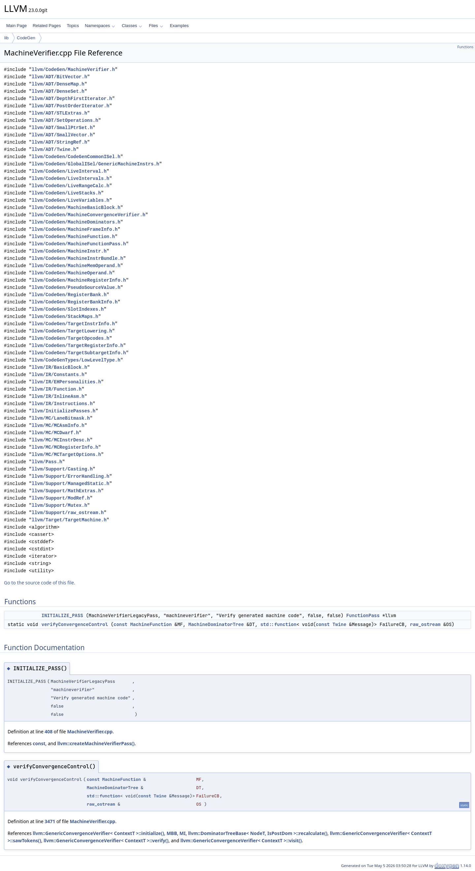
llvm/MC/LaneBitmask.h (61, 418)
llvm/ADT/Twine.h (54, 149)
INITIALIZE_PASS (62, 615)
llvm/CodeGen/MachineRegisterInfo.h (79, 280)
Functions (465, 47)
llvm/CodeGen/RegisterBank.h (69, 295)
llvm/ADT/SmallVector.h (62, 135)
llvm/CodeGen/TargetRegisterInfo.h (77, 345)
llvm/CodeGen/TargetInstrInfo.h (73, 324)
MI (182, 833)
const (120, 624)
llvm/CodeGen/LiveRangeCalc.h (70, 186)
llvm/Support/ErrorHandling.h (70, 476)
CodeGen (26, 37)
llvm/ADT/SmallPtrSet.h (62, 127)
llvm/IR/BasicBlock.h (59, 367)
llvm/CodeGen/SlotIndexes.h (68, 309)
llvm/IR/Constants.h (58, 374)
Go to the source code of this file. (39, 582)
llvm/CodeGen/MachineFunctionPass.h (79, 244)
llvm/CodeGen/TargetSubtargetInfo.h (79, 353)
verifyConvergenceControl (75, 624)
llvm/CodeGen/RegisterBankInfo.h (74, 302)
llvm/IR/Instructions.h (62, 404)
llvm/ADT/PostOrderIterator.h (70, 106)
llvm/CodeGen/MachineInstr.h (69, 251)
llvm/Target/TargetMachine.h (69, 520)
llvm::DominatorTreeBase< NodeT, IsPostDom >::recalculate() (257, 833)
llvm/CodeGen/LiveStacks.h (66, 193)
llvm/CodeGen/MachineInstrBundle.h (77, 258)
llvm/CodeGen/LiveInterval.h (69, 171)
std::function (278, 624)
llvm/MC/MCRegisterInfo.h (65, 447)
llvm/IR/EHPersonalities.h (66, 382)
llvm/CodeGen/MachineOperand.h (72, 273)
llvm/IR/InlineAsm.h (58, 396)
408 (48, 731)
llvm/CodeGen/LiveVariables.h (70, 200)
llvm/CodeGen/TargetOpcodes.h (70, 338)
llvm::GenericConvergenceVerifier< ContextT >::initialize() (98, 833)
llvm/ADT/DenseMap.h (58, 84)
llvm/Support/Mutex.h (59, 505)
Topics (73, 25)
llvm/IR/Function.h (56, 389)
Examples (179, 25)
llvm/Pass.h (47, 462)
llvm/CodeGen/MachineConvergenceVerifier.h (88, 215)
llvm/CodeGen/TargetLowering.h (72, 331)
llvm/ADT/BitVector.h (59, 77)
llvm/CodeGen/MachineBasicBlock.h (76, 207)
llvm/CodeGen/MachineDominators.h (76, 222)
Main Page (16, 25)
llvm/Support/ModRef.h (61, 498)
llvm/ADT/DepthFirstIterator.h (72, 98)
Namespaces (100, 25)
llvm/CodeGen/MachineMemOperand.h (76, 265)
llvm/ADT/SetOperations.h (65, 120)
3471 (50, 821)
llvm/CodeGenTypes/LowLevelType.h (76, 360)
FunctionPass (363, 615)
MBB (172, 833)
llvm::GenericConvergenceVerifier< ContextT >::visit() (241, 840)
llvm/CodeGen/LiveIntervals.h (70, 178)
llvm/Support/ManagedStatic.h (70, 483)
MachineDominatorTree (216, 624)
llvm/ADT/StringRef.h (59, 142)
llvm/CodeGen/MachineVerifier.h (73, 69)
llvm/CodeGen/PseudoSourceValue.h (76, 287)
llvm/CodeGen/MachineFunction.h (73, 236)
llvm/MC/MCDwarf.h (55, 433)
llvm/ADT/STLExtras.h (59, 113)
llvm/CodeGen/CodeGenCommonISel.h (76, 157)
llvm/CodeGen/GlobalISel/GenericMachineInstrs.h (95, 164)
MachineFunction (151, 624)
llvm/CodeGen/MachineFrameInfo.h (74, 229)
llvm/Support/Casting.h (62, 469)
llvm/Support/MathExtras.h (66, 491)
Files (156, 25)
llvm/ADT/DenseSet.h (58, 91)
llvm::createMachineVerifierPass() (96, 743)
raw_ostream (425, 624)
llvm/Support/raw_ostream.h (68, 512)
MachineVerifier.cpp (89, 731)
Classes (132, 25)
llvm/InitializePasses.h (63, 411)
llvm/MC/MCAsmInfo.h (58, 425)
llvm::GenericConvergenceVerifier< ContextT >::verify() (106, 840)
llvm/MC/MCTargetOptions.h (66, 454)
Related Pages (47, 25)
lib (6, 37)
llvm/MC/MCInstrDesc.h (61, 440)
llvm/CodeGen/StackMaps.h (65, 316)
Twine (339, 624)
